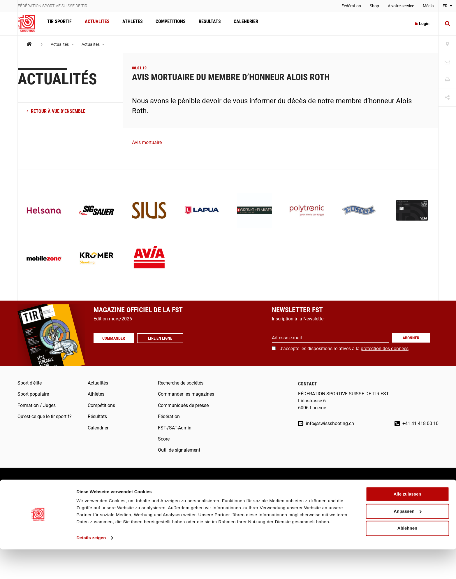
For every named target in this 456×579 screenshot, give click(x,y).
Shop (374, 5)
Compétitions (166, 23)
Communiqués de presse (183, 405)
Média (428, 5)
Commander (115, 338)
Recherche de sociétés (180, 383)
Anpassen (408, 540)
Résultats (204, 23)
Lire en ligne (163, 338)
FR (447, 5)
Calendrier (239, 23)
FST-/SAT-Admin (174, 428)
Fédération (351, 5)
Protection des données (121, 485)
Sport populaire (33, 394)
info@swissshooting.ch (326, 423)
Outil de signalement (179, 450)
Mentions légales (34, 485)
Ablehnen (407, 557)
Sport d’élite (29, 383)
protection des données (385, 348)
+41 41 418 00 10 (417, 423)
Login (422, 23)
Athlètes (129, 23)
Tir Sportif (59, 23)
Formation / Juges (36, 405)
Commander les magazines (186, 394)
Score (164, 439)
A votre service (401, 5)
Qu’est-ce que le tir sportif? (44, 416)
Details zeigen (91, 567)
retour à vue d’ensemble (56, 111)
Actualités (95, 23)
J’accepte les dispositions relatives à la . (345, 348)
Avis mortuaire (147, 142)
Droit (75, 485)
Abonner (411, 338)
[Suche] (447, 23)
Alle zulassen (407, 523)
